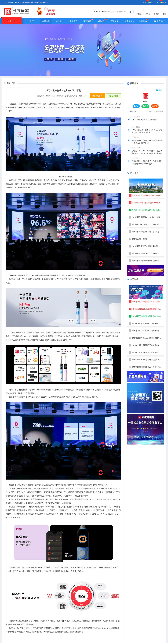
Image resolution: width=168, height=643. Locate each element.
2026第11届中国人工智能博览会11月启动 (146, 338)
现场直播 (87, 21)
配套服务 (115, 21)
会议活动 (59, 21)
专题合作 (101, 21)
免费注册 (161, 2)
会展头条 (46, 21)
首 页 (32, 21)
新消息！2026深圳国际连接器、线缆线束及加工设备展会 (146, 210)
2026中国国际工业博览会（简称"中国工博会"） (146, 224)
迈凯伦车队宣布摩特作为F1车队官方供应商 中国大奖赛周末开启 (147, 141)
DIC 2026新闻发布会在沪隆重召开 (144, 120)
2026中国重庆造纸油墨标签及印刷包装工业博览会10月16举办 (146, 246)
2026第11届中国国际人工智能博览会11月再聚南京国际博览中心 (146, 345)
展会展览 (73, 21)
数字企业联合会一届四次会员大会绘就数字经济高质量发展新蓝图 (147, 131)
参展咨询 (97, 96)
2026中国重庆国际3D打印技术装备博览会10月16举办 (146, 217)
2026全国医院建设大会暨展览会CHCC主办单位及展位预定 (146, 316)
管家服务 (128, 21)
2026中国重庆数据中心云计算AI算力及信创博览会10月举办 (146, 253)
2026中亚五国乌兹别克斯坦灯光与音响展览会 (146, 359)
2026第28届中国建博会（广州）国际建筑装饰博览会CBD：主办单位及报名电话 (146, 301)
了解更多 (142, 21)
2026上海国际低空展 (138, 239)
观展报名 (114, 96)
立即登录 (147, 2)
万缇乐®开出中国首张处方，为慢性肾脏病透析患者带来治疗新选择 (147, 162)
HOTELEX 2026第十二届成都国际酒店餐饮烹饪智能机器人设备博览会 (146, 309)
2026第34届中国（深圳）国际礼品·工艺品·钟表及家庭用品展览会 (146, 323)
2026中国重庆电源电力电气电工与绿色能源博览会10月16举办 (146, 231)
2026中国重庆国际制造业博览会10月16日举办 (146, 260)
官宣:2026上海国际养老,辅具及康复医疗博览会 (146, 202)
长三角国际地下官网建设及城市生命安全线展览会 (146, 195)
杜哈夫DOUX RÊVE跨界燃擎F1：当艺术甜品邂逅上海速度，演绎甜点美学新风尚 (147, 152)
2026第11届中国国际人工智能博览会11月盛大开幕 (146, 352)
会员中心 (159, 21)
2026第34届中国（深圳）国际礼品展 (144, 330)
